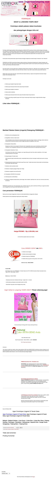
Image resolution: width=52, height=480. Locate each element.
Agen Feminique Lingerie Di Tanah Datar (12, 429)
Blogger (33, 476)
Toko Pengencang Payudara (26, 342)
